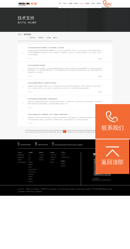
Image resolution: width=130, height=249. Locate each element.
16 (57, 131)
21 (75, 131)
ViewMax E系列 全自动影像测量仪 (35, 192)
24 (86, 131)
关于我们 (91, 3)
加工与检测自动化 (32, 170)
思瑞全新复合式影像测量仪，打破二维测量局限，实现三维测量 (56, 47)
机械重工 (30, 180)
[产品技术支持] (32, 47)
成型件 (30, 167)
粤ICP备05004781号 (106, 181)
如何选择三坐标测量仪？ (44, 65)
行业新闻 (41, 158)
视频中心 (61, 37)
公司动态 (41, 155)
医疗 (29, 160)
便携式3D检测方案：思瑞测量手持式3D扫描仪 (51, 83)
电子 (29, 158)
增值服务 (84, 3)
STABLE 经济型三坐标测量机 (33, 190)
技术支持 (76, 3)
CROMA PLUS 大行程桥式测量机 (48, 190)
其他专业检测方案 (22, 163)
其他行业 (30, 182)
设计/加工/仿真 (31, 172)
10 (35, 131)
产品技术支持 (33, 37)
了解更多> (99, 58)
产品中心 (55, 3)
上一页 (27, 131)
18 (64, 131)
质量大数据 (31, 175)
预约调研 (63, 166)
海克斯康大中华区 (65, 158)
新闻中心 (70, 3)
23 (83, 131)
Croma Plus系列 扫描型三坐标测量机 (66, 190)
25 (90, 131)
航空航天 (30, 177)
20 (71, 131)
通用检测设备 (21, 155)
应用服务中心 (44, 37)
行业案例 (63, 3)
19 (68, 131)
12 (42, 131)
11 (39, 131)
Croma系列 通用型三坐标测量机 (83, 190)
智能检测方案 (21, 158)
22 (79, 131)
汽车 (29, 155)
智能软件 (20, 160)
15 (53, 131)
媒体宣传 (41, 160)
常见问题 (53, 37)
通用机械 (30, 165)
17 (61, 131)
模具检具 (30, 163)
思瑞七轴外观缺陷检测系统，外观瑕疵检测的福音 (52, 99)
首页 (50, 3)
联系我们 (98, 3)
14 (50, 131)
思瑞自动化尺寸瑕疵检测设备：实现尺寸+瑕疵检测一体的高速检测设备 (58, 115)
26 (93, 131)
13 (46, 131)
